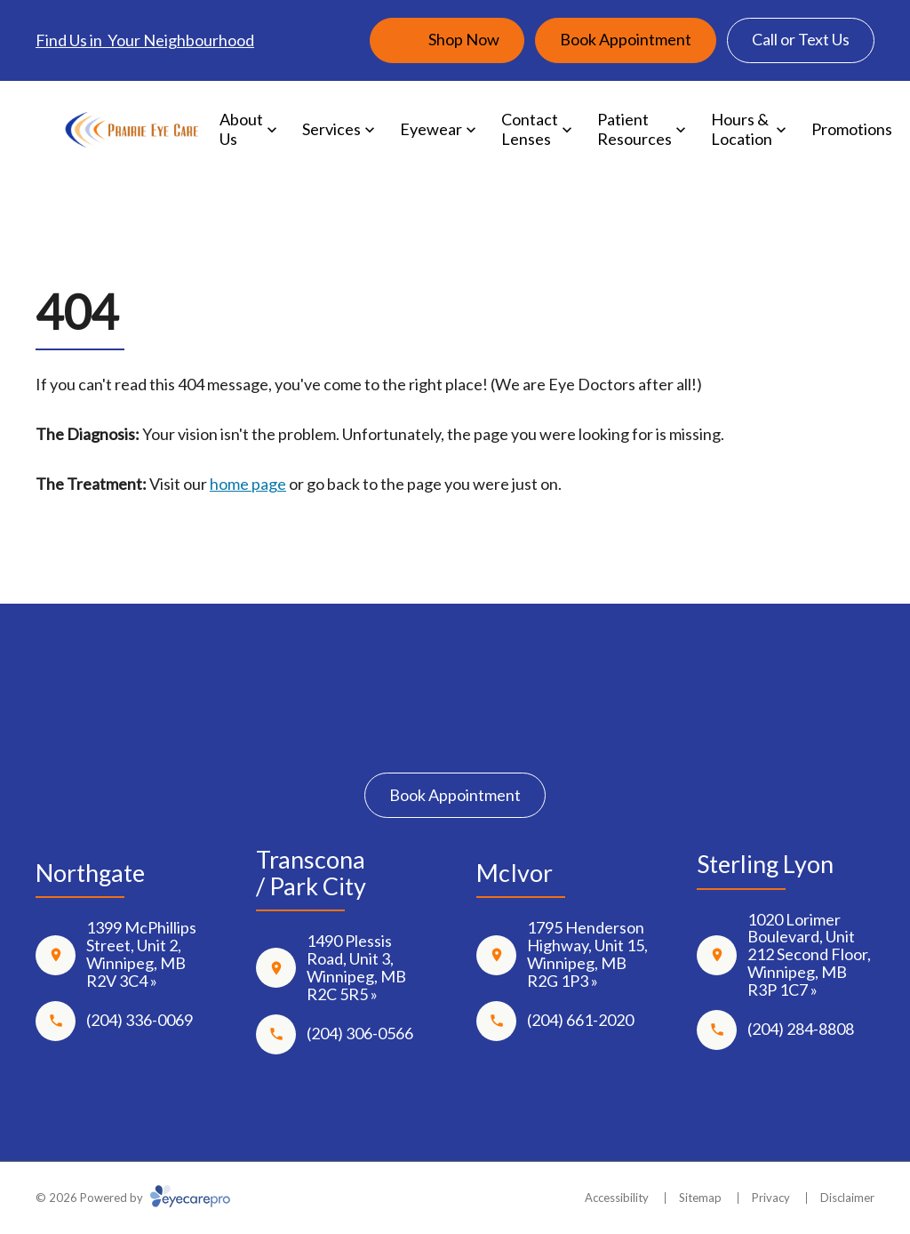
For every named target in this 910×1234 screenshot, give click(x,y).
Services (331, 129)
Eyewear (431, 129)
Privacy (771, 1197)
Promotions (851, 129)
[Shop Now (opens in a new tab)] (447, 40)
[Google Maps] (507, 731)
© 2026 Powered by (133, 1197)
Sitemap (700, 1197)
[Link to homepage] (131, 130)
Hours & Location (741, 128)
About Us (241, 128)
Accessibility (617, 1197)
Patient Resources (634, 128)
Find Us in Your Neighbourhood (145, 40)
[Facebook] (403, 731)
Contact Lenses (529, 128)
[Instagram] (455, 731)
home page (248, 483)
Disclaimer (847, 1197)
